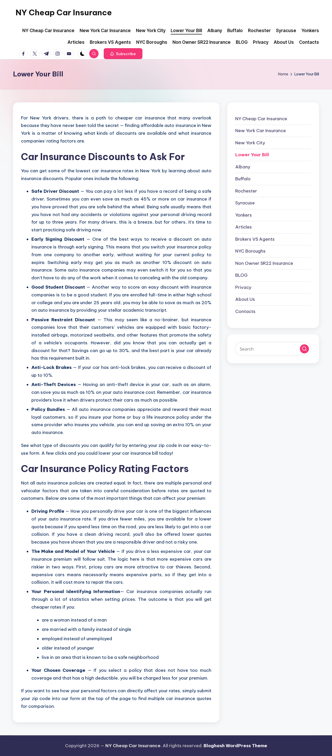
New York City (250, 143)
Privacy (243, 287)
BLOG (241, 275)
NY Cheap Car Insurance (64, 12)
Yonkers (243, 215)
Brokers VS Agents (255, 239)
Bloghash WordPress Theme (235, 745)
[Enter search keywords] (273, 348)
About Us (245, 299)
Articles (243, 227)
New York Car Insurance (260, 130)
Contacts (245, 311)
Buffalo (243, 179)
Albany (242, 167)
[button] (123, 53)
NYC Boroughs (250, 251)
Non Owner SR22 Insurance (264, 263)
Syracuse (245, 203)
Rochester (246, 191)
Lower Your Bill (252, 155)
